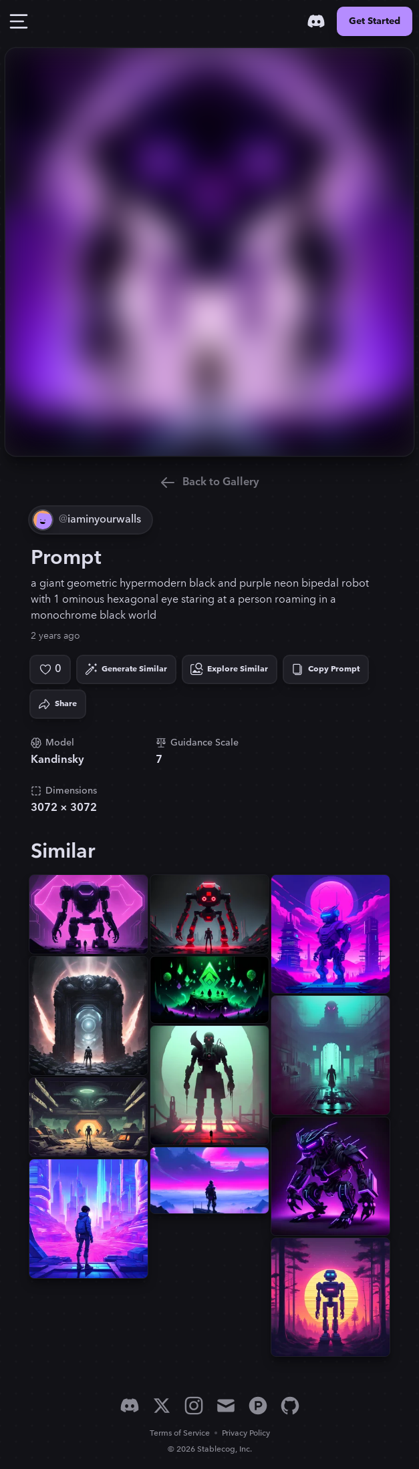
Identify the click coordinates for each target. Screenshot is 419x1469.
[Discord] (316, 21)
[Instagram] (194, 1406)
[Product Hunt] (258, 1406)
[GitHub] (290, 1406)
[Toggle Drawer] (18, 21)
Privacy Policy (246, 1433)
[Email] (226, 1406)
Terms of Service (180, 1433)
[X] (162, 1406)
